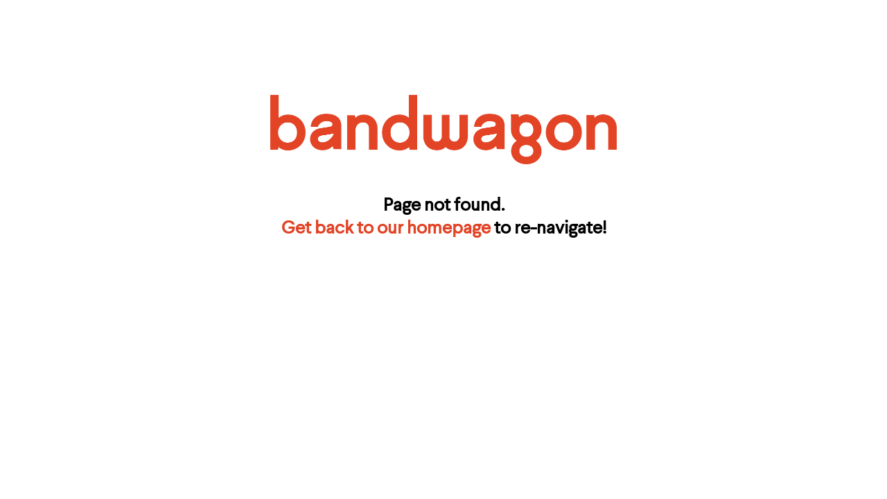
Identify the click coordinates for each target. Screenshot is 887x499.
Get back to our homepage (386, 229)
